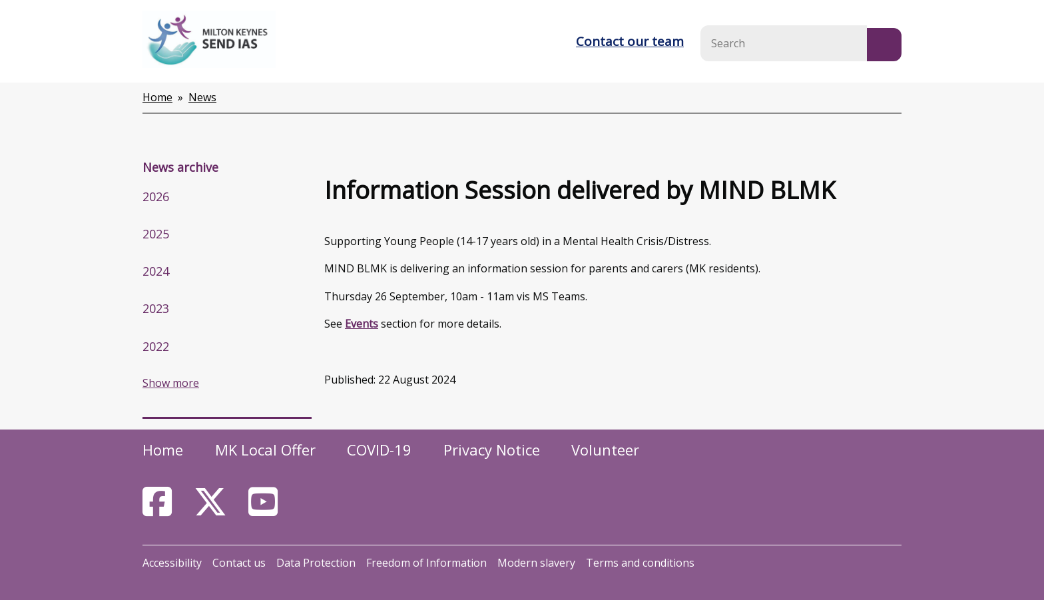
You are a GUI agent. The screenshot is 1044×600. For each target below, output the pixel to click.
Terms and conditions (640, 562)
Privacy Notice (491, 449)
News (202, 97)
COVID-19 (379, 449)
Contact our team (630, 41)
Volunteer (605, 449)
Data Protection (316, 562)
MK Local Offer (265, 449)
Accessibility (172, 562)
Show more (170, 383)
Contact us (239, 562)
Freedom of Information (426, 562)
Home (157, 97)
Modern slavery (536, 562)
